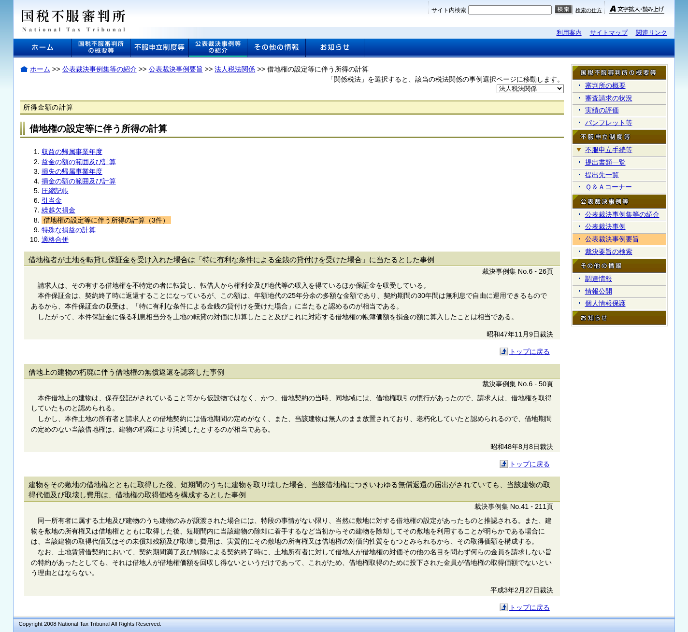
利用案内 (569, 32)
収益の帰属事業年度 (72, 151)
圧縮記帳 (55, 191)
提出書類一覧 (605, 162)
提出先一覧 (602, 175)
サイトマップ (609, 32)
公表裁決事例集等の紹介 (99, 69)
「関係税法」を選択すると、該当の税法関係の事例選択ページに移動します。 (445, 79)
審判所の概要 (605, 85)
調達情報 (598, 278)
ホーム (40, 69)
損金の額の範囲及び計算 (79, 181)
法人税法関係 (235, 69)
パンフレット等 (608, 122)
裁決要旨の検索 (608, 251)
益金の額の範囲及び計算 (79, 162)
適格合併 (55, 239)
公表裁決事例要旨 (176, 69)
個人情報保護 (605, 303)
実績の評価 (602, 110)
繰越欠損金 (58, 210)
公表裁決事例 (605, 226)
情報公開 (598, 291)
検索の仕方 (588, 10)
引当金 (52, 200)
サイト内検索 (448, 10)
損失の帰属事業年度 (72, 171)
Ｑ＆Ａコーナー (608, 187)
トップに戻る (529, 351)
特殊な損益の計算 (69, 230)
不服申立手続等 (608, 150)
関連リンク (651, 32)
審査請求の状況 (608, 98)
